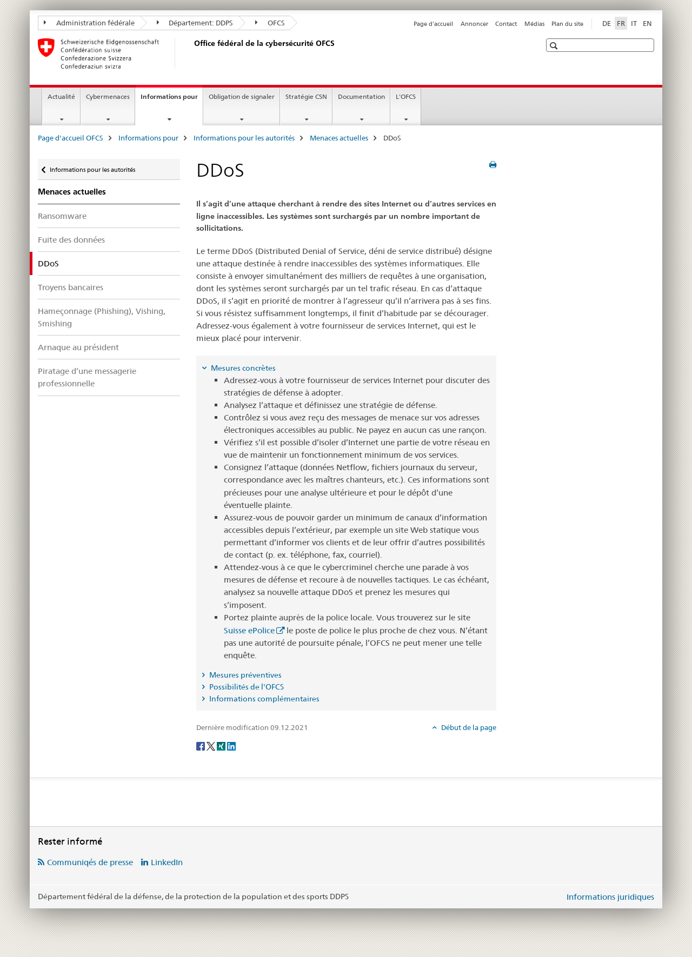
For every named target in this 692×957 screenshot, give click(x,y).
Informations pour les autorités (244, 137)
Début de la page (468, 727)
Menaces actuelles (339, 137)
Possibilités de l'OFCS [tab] (246, 686)
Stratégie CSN (306, 96)
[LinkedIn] (231, 745)
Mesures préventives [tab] (245, 675)
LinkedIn (167, 862)
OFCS (270, 22)
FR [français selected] (621, 23)
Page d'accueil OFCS (70, 137)
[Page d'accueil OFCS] (192, 53)
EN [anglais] (647, 23)
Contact (506, 24)
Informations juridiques (610, 897)
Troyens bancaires (70, 287)
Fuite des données (71, 240)
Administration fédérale (89, 22)
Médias (534, 24)
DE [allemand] (606, 23)
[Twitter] (212, 745)
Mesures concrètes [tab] (242, 368)
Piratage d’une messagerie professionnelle (87, 377)
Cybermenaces (108, 96)
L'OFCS (406, 96)
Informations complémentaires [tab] (264, 698)
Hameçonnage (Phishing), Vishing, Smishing (101, 317)
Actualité (61, 96)
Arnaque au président (78, 347)
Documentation (361, 96)
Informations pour (172, 100)
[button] (555, 45)
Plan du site (567, 24)
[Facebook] (201, 745)
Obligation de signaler (242, 96)
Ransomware (62, 216)
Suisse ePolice (249, 630)
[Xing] (222, 745)
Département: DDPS (195, 22)
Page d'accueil (433, 24)
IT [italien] (634, 23)
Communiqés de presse (90, 862)
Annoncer (474, 24)
